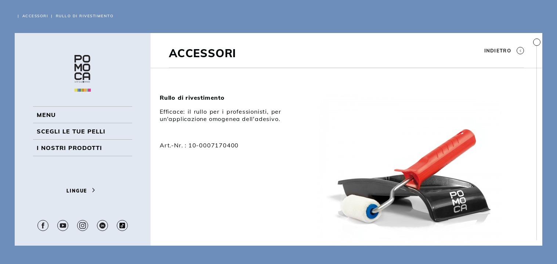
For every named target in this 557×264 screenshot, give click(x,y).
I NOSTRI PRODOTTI (69, 147)
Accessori (35, 16)
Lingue (82, 191)
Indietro (504, 51)
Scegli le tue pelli (71, 131)
